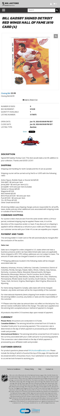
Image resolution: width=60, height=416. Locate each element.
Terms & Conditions (13, 369)
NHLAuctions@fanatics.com (39, 350)
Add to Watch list (30, 100)
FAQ (39, 369)
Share (25, 132)
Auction (33, 127)
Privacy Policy (29, 369)
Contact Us (49, 369)
